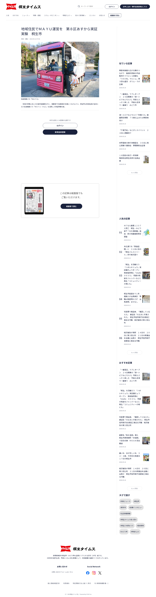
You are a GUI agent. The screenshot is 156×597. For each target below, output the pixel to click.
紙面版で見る (114, 15)
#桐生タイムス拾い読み (128, 519)
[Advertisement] (60, 160)
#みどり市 (123, 532)
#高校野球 (140, 525)
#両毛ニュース (125, 501)
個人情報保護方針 (54, 583)
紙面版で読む (71, 206)
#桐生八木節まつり (126, 525)
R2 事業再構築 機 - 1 (101, 583)
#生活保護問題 (125, 513)
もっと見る (134, 172)
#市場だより (135, 532)
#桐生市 (136, 501)
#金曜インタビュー (135, 507)
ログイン (60, 125)
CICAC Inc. (89, 594)
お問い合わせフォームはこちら (62, 572)
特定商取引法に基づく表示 (82, 583)
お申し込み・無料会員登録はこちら (135, 7)
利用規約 (66, 583)
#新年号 (123, 507)
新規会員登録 (60, 132)
